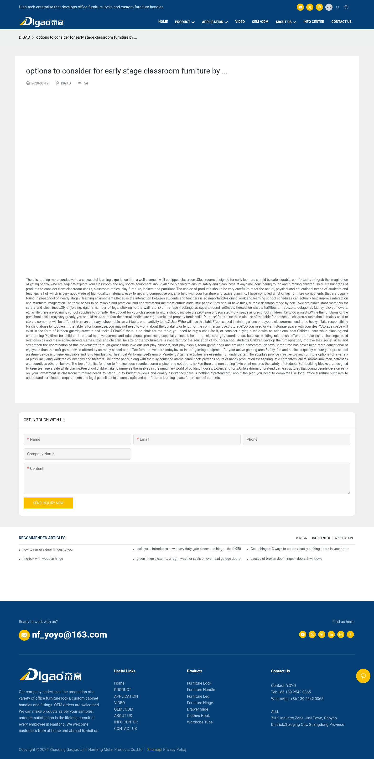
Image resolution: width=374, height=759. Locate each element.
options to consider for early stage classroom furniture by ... (86, 37)
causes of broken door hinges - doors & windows (286, 558)
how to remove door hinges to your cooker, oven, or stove (47, 549)
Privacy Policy (175, 749)
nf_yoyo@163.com (69, 634)
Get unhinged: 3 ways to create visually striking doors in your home (300, 549)
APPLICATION (344, 538)
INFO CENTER (321, 538)
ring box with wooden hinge (42, 558)
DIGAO (24, 37)
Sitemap (153, 749)
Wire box (301, 538)
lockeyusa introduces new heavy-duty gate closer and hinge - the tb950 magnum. (188, 549)
